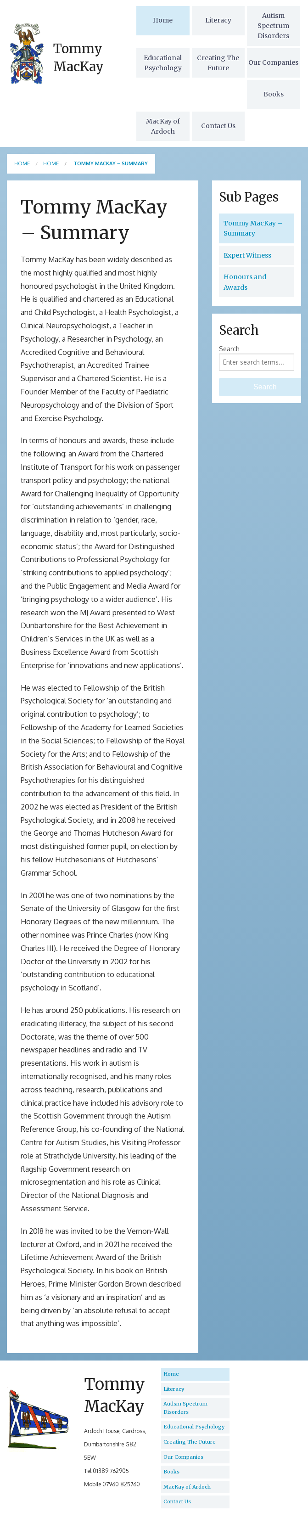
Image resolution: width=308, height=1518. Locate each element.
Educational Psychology (163, 63)
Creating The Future (218, 63)
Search (229, 349)
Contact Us (218, 126)
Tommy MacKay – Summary (253, 228)
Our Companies (273, 62)
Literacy (218, 20)
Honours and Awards (245, 282)
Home (163, 20)
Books (273, 94)
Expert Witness (247, 255)
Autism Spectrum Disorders (273, 25)
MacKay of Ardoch (163, 126)
